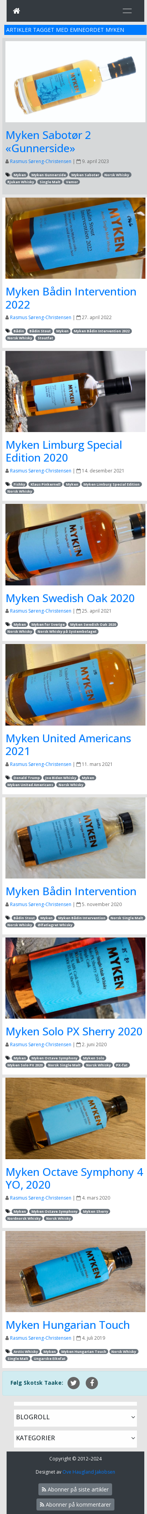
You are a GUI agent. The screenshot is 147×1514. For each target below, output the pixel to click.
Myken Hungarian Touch (67, 1324)
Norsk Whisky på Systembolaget (67, 631)
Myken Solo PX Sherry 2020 (74, 1031)
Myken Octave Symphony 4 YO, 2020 (74, 1178)
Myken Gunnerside (48, 174)
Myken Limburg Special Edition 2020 (63, 451)
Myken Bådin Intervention (71, 891)
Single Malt (50, 181)
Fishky (19, 484)
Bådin (19, 330)
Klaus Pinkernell (46, 484)
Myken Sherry (95, 1211)
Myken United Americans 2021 (68, 745)
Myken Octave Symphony (54, 1058)
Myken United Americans (30, 784)
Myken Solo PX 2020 (25, 1065)
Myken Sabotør (85, 174)
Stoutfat (45, 337)
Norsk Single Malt (127, 917)
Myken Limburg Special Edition (111, 484)
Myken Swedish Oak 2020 (70, 597)
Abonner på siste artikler (75, 1489)
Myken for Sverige (48, 624)
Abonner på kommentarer (75, 1504)
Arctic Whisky (26, 1351)
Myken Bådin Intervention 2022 (71, 298)
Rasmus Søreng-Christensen (40, 161)
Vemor (72, 181)
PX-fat (122, 1065)
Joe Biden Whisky (60, 777)
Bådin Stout (40, 330)
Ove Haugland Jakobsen (88, 1472)
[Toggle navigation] (127, 11)
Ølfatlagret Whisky (55, 924)
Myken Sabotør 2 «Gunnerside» (48, 141)
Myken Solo (93, 1058)
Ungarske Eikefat (50, 1358)
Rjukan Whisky (20, 181)
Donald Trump (27, 777)
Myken (20, 174)
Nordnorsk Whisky (24, 1218)
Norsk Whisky (116, 174)
